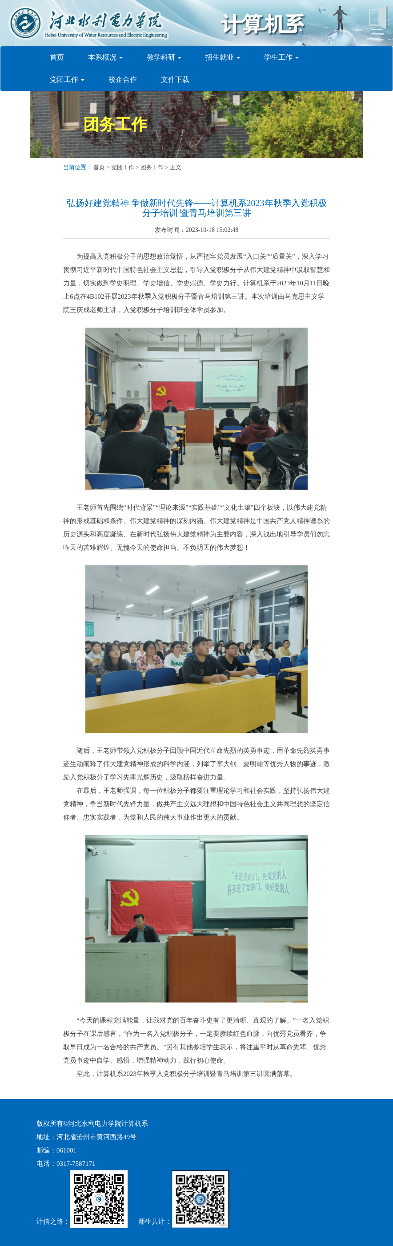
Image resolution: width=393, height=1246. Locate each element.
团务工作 (115, 125)
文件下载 (175, 79)
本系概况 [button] (105, 57)
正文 (175, 167)
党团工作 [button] (67, 79)
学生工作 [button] (281, 57)
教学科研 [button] (164, 57)
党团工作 (122, 167)
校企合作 (122, 79)
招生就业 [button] (222, 57)
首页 (60, 57)
